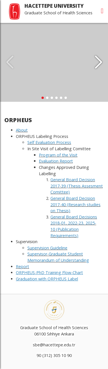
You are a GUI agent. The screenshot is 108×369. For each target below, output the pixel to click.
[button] (98, 62)
